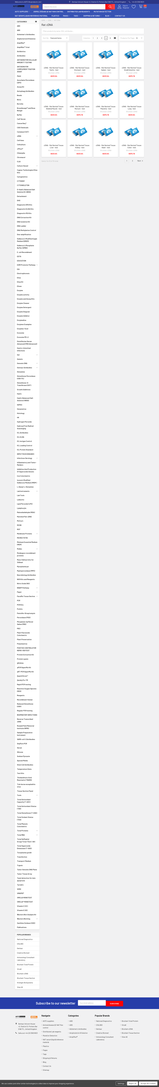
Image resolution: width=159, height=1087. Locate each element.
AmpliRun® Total (23, 49)
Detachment (22, 198)
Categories (22, 24)
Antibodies (21, 58)
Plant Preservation (24, 641)
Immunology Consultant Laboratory (25, 960)
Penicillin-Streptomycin (26, 615)
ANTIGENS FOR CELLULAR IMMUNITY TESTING (27, 63)
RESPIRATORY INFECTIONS (27, 717)
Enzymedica (21, 322)
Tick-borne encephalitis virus (26, 787)
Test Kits (20, 775)
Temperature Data (24, 771)
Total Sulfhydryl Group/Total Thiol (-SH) (26, 842)
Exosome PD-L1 (23, 339)
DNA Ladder (21, 228)
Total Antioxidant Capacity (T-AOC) (24, 802)
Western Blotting (27, 921)
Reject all (132, 1083)
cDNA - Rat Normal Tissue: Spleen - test (106, 71)
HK (18, 419)
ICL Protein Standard (25, 452)
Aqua (19, 78)
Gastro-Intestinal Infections (24, 351)
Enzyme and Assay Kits (25, 301)
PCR (18, 602)
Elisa (19, 280)
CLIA (19, 163)
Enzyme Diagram (23, 314)
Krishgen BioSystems (25, 985)
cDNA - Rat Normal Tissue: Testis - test (54, 71)
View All (20, 989)
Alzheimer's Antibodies (26, 36)
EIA (18, 271)
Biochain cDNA (22, 975)
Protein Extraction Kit (25, 657)
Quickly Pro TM (22, 682)
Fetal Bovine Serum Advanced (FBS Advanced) (27, 344)
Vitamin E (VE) (22, 912)
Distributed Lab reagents (78, 14)
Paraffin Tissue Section (27, 598)
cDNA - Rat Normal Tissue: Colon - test (132, 148)
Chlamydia (21, 155)
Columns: (87, 40)
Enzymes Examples (24, 326)
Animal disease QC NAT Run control (48, 14)
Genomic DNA (27, 365)
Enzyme (20, 292)
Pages (66, 18)
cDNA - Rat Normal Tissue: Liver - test (54, 148)
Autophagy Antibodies (25, 93)
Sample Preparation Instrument (24, 736)
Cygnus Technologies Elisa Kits (27, 173)
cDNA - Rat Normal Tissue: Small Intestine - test (132, 71)
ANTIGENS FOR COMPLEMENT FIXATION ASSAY (26, 71)
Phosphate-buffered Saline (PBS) (25, 625)
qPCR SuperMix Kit (24, 669)
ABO (18, 28)
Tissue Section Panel (25, 793)
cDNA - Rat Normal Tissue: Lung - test (132, 109)
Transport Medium (24, 863)
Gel (27, 357)
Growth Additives (23, 392)
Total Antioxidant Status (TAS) (26, 809)
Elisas (19, 288)
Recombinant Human (25, 702)
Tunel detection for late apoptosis (26, 881)
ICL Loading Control (24, 447)
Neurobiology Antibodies (26, 577)
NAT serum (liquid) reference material (31, 18)
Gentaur (20, 950)
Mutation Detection (102, 14)
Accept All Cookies (148, 1083)
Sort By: (46, 40)
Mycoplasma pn (23, 568)
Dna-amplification (24, 236)
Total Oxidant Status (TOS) (25, 820)
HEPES (19, 407)
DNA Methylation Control (26, 232)
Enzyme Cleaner (23, 305)
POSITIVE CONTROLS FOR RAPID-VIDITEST (26, 651)
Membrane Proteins (27, 536)
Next (140, 163)
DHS (18, 202)
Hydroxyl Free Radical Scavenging (25, 429)
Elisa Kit (20, 284)
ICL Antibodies (22, 435)
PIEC (19, 630)
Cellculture (21, 147)
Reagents (21, 697)
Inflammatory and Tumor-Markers (26, 465)
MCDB (19, 527)
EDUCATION (21, 263)
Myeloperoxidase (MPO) (26, 573)
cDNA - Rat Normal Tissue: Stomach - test (80, 71)
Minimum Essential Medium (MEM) (27, 545)
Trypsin (20, 867)
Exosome (20, 335)
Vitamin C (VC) (22, 908)
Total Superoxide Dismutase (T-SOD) (24, 849)
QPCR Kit (20, 665)
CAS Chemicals (22, 130)
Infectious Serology (27, 460)
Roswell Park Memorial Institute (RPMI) (25, 729)
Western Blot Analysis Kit (26, 917)
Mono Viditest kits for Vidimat (25, 563)
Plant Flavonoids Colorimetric (23, 636)
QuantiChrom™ (22, 678)
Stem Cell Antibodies (25, 767)
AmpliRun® (21, 45)
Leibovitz (20, 502)
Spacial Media (22, 763)
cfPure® (20, 151)
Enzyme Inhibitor (23, 318)
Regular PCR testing (24, 713)
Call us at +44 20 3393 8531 (28, 1034)
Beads (19, 97)
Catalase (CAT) (23, 134)
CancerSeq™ (22, 125)
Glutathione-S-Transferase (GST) (24, 386)
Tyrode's (20, 887)
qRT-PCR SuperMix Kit (25, 674)
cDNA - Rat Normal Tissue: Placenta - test (106, 109)
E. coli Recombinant (24, 254)
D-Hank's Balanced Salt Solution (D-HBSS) (26, 193)
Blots (19, 102)
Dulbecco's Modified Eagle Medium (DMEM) (27, 242)
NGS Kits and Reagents (26, 581)
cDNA (27, 138)
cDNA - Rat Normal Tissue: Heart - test (106, 148)
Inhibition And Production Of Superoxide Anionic (26, 472)
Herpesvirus (21, 411)
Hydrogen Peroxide (24, 424)
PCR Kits (20, 607)
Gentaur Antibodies (27, 370)
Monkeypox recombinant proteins (26, 556)
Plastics (55, 18)
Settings (121, 1083)
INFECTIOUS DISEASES (25, 456)
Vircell (19, 971)
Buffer (19, 117)
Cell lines (20, 142)
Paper (27, 594)
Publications (21, 929)
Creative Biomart (23, 955)
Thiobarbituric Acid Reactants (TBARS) (24, 781)
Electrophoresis (23, 275)
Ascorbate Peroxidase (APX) (25, 83)
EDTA (19, 258)
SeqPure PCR (22, 746)
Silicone (20, 754)
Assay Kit (20, 89)
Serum (19, 750)
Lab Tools (20, 497)
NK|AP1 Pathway (27, 590)
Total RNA (27, 837)
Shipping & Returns (92, 18)
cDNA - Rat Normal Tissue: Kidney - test (80, 148)
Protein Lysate (22, 661)
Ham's (19, 396)
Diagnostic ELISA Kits (25, 211)
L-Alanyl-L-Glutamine (25, 489)
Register (123, 9)
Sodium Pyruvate (23, 758)
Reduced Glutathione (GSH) (25, 707)
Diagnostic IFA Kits (24, 215)
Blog (108, 18)
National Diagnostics (25, 941)
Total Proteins (27, 833)
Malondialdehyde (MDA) (26, 514)
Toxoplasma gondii (24, 855)
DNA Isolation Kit (23, 224)
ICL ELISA (20, 439)
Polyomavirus (22, 646)
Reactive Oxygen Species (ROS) (26, 692)
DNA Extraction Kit (24, 219)
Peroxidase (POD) (23, 619)
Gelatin (20, 361)
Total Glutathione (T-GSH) (27, 815)
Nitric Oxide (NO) (23, 585)
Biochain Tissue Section (26, 980)
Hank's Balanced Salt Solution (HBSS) (25, 401)
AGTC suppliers (22, 14)
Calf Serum (21, 121)
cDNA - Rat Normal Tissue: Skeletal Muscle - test (54, 109)
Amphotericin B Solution (26, 41)
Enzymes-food (22, 331)
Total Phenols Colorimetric (22, 827)
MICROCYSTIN (22, 540)
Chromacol (21, 159)
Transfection (22, 859)
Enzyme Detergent (24, 309)
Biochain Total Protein (25, 966)
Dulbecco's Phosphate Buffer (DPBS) (25, 248)
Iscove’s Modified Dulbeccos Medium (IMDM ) (27, 483)
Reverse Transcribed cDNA (25, 722)
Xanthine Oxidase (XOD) (26, 925)
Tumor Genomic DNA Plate (27, 872)
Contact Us (120, 18)
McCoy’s (20, 523)
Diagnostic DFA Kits (24, 207)
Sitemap (46, 1071)
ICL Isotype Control (24, 443)
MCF (18, 531)
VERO (19, 891)
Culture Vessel (27, 168)
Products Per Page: (127, 40)
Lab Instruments (27, 493)
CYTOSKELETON (23, 187)
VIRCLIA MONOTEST (24, 900)
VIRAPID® (20, 895)
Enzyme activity (23, 297)
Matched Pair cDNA (24, 519)
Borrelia (20, 106)
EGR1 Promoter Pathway (27, 267)
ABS (18, 32)
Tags (76, 18)
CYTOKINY (21, 183)
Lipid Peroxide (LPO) (24, 506)
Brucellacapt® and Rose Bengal (26, 111)
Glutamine (21, 374)
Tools (27, 797)
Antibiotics (21, 53)
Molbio (27, 551)
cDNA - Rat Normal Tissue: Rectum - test (80, 109)
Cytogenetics (22, 179)
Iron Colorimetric (23, 478)
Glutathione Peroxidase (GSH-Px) (26, 379)
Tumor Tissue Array (24, 876)
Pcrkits (20, 611)
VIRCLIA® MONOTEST (25, 904)
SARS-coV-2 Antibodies (26, 741)
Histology (20, 415)
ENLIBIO (20, 946)
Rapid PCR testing (24, 686)
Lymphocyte (21, 510)
